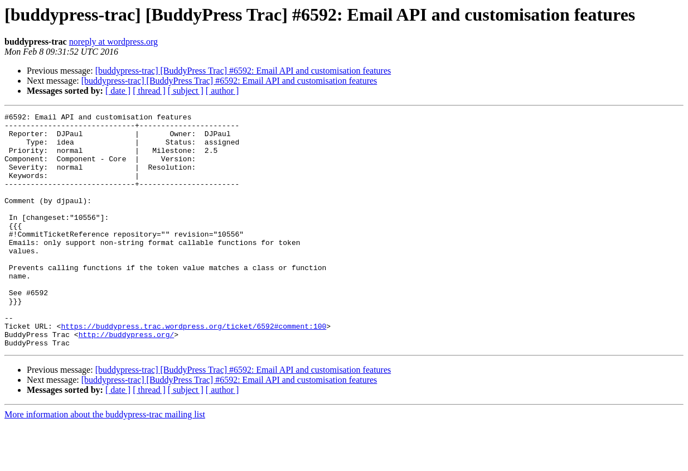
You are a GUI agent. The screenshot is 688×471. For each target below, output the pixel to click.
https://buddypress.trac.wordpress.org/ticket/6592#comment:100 (193, 369)
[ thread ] (149, 90)
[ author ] (222, 90)
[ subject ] (186, 90)
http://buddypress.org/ (127, 379)
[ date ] (117, 90)
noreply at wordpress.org (113, 41)
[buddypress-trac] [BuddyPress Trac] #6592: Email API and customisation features (243, 70)
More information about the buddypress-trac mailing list (104, 461)
